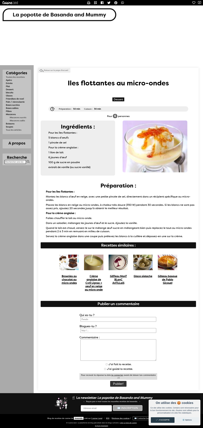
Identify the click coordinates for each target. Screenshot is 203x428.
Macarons (11, 114)
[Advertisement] (101, 44)
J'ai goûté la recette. (118, 369)
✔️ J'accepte (163, 420)
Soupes (9, 126)
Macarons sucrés (18, 117)
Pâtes (9, 111)
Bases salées (12, 108)
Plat (8, 86)
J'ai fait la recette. (119, 364)
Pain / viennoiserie (15, 102)
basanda (78, 418)
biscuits (9, 92)
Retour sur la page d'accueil (56, 70)
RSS (107, 418)
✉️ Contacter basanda (144, 418)
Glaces (9, 95)
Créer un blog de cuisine (128, 423)
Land (96, 418)
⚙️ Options (187, 420)
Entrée (9, 83)
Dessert (9, 89)
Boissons (10, 123)
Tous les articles (13, 130)
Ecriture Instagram (101, 426)
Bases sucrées (13, 105)
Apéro (9, 80)
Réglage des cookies (120, 418)
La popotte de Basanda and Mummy (59, 14)
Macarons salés (17, 120)
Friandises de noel (15, 98)
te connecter (117, 375)
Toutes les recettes (15, 77)
